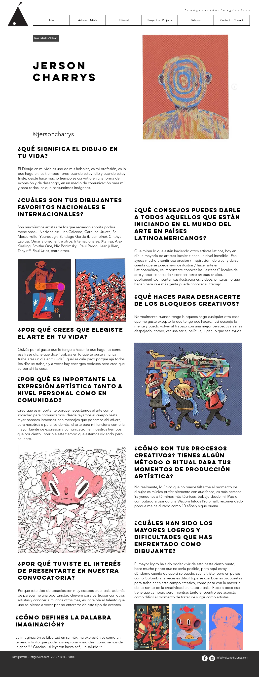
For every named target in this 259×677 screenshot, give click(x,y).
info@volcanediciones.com (232, 657)
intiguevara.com (40, 657)
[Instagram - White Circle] (212, 658)
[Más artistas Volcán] (46, 38)
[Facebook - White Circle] (205, 658)
